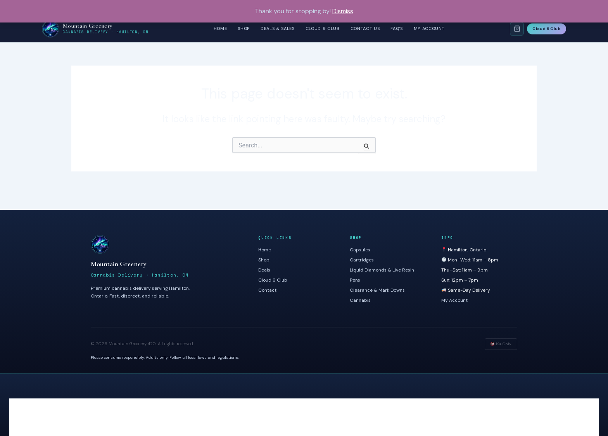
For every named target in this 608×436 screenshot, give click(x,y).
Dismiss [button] (342, 11)
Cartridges (362, 260)
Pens (355, 280)
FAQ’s (396, 28)
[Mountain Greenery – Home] (95, 28)
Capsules (360, 250)
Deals (264, 270)
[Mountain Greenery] (167, 244)
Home (220, 28)
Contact (267, 290)
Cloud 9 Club (323, 28)
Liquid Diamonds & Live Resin (382, 270)
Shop (244, 28)
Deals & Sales (278, 28)
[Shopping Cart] (517, 29)
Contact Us (365, 28)
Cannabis (360, 300)
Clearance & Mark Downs (377, 290)
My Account (429, 28)
